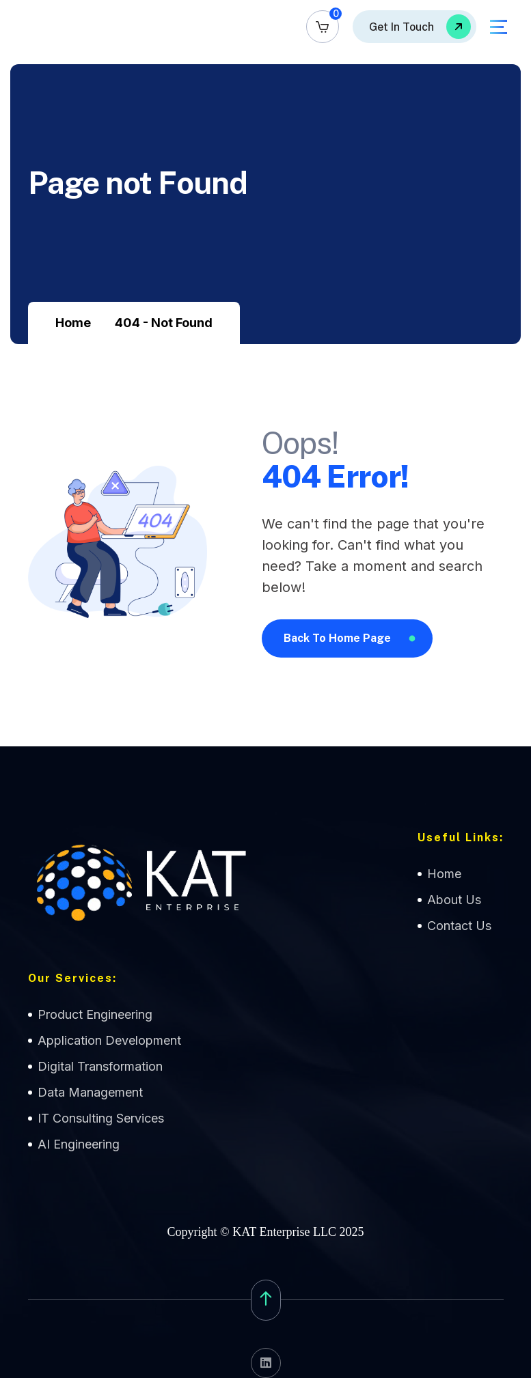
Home (73, 322)
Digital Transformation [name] (100, 1066)
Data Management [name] (90, 1092)
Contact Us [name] (459, 925)
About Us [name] (454, 899)
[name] (322, 26)
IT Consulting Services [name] (101, 1118)
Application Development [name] (109, 1040)
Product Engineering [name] (95, 1014)
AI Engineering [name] (79, 1144)
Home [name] (444, 874)
